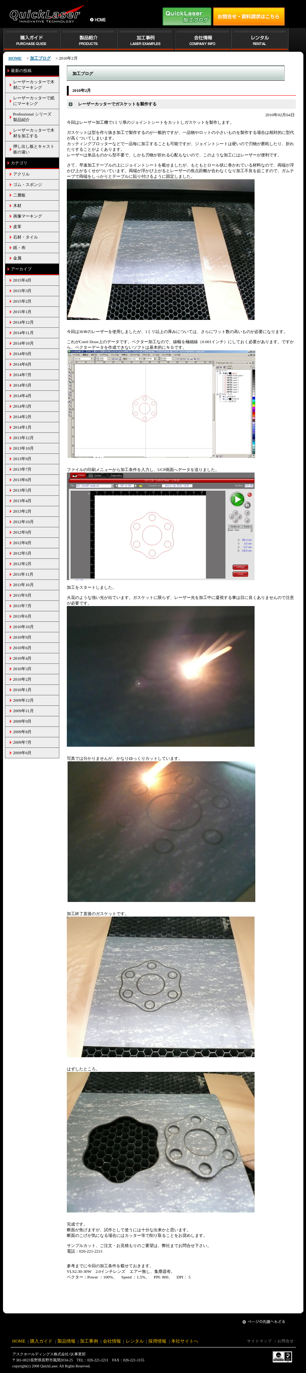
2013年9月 (22, 458)
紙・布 (19, 247)
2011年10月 (23, 584)
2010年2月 (22, 679)
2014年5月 (22, 385)
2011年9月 (22, 595)
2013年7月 (22, 469)
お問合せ (285, 1341)
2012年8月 (22, 542)
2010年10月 (23, 626)
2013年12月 (23, 437)
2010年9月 (22, 637)
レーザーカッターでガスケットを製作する (117, 104)
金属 (17, 258)
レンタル (135, 1341)
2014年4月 (22, 395)
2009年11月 (23, 710)
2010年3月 (22, 668)
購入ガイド (41, 1341)
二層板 (19, 195)
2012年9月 (22, 532)
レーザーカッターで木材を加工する (33, 133)
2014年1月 (22, 427)
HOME (19, 1341)
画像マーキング (27, 216)
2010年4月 (22, 658)
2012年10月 (23, 521)
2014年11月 (23, 332)
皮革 (17, 226)
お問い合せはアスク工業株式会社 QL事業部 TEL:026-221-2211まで (249, 17)
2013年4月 (22, 500)
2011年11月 (23, 574)
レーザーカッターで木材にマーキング (33, 85)
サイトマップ (259, 1341)
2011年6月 (22, 616)
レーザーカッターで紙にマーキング (33, 101)
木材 (17, 205)
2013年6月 (22, 479)
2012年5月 (22, 553)
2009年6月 (22, 752)
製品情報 (66, 1341)
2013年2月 (22, 511)
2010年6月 (22, 647)
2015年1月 (22, 311)
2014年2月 (22, 416)
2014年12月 (23, 322)
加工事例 (89, 1341)
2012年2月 (22, 563)
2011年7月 (22, 605)
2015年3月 (22, 290)
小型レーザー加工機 (46, 14)
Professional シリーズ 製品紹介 (34, 117)
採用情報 (157, 1341)
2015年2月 (22, 301)
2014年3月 (22, 406)
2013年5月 (22, 490)
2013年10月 (23, 448)
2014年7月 (22, 374)
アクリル (21, 174)
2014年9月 (22, 353)
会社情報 (112, 1341)
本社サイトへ (184, 1341)
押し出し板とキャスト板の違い (33, 149)
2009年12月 (23, 700)
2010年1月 (22, 689)
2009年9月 (22, 721)
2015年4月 (22, 280)
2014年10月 (23, 343)
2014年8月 (22, 364)
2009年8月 (22, 731)
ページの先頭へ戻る (264, 1322)
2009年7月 (22, 742)
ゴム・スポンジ (27, 184)
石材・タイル (25, 237)
